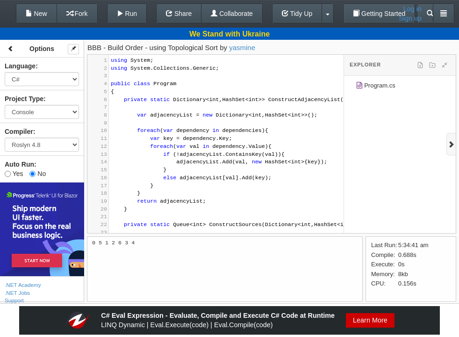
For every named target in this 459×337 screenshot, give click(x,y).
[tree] (400, 87)
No (37, 173)
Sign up (410, 18)
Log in (412, 9)
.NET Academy (23, 285)
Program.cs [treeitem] (375, 87)
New (36, 13)
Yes (14, 173)
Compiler (19, 131)
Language (20, 66)
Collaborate (232, 13)
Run (127, 13)
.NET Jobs (17, 293)
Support (14, 300)
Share (179, 13)
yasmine (242, 47)
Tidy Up (297, 13)
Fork (77, 13)
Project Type (24, 99)
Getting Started (379, 13)
